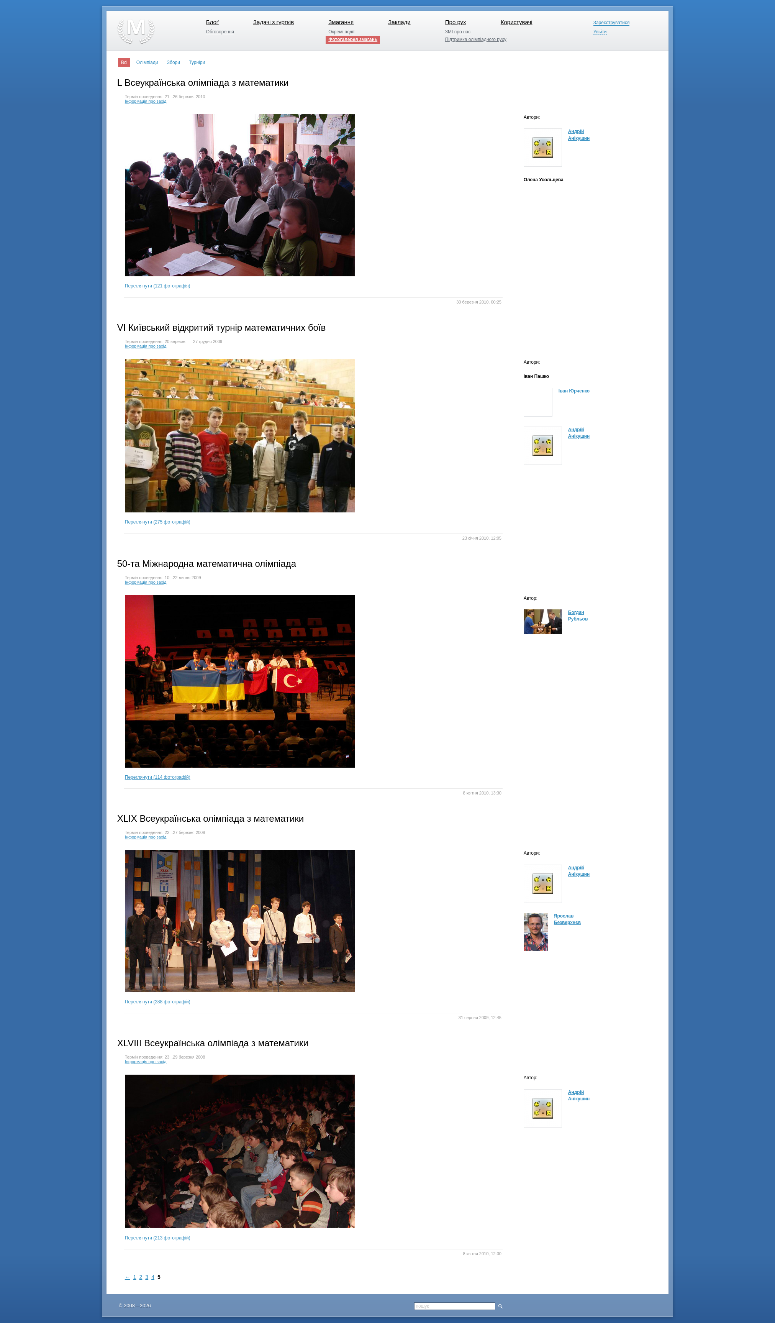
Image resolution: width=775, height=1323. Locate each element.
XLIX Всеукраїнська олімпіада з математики (210, 818)
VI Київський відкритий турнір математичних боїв (221, 327)
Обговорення (220, 31)
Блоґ (212, 22)
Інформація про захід (146, 101)
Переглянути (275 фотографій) (240, 442)
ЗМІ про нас (457, 31)
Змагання (341, 22)
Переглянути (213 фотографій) (240, 1157)
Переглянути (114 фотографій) (240, 687)
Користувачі (517, 22)
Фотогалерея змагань (352, 39)
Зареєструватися (611, 22)
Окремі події (341, 31)
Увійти (600, 32)
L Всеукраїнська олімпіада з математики (203, 82)
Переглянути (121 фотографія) (240, 201)
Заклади (399, 22)
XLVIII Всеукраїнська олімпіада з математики (212, 1043)
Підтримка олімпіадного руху (475, 39)
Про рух (455, 22)
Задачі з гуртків (273, 22)
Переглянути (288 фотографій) (240, 927)
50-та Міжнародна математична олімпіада (206, 563)
